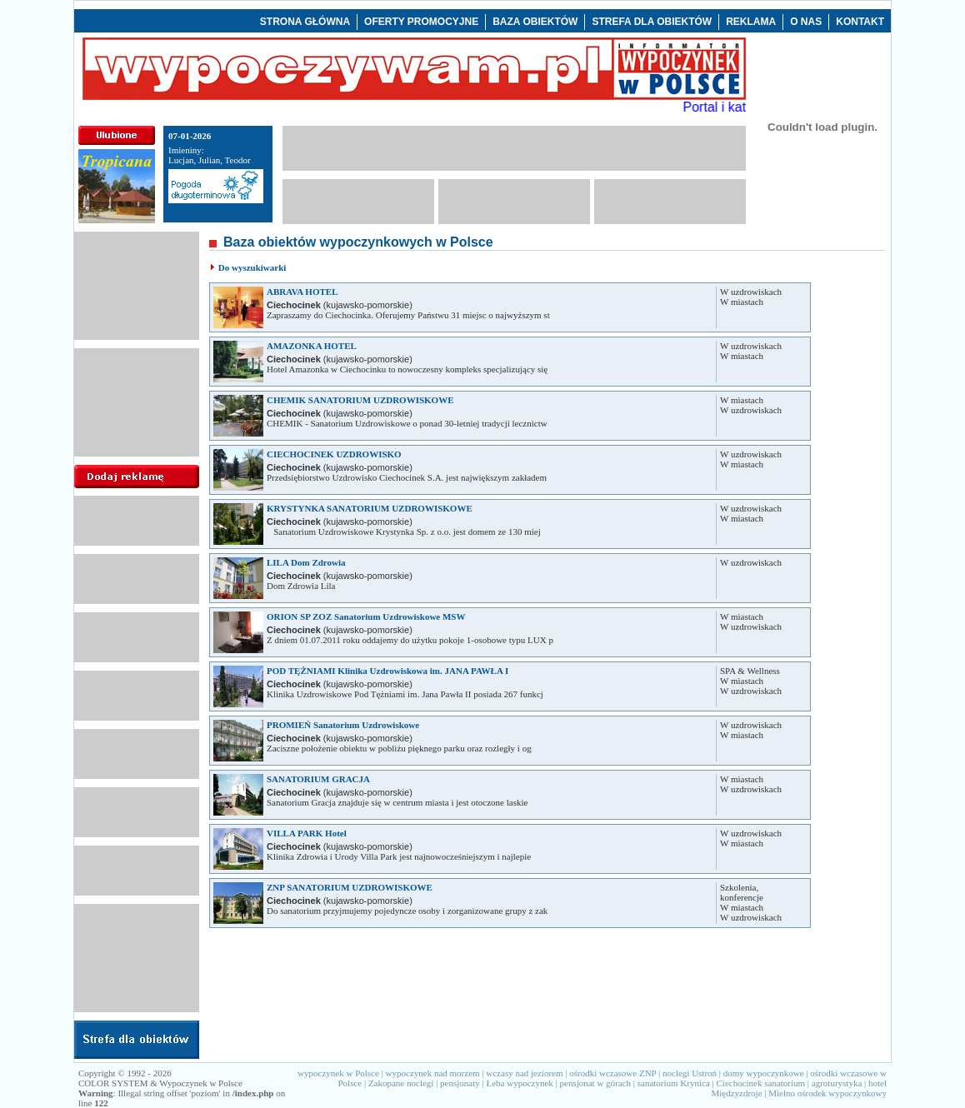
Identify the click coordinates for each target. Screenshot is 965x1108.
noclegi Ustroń (689, 1073)
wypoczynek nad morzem (433, 1073)
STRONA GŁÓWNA (305, 21)
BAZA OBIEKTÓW (535, 21)
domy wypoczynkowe (763, 1073)
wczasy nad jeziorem (524, 1073)
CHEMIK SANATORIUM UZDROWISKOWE (360, 400)
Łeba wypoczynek (519, 1083)
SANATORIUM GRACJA (318, 779)
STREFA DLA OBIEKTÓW (652, 21)
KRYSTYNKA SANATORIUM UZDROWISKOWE (369, 508)
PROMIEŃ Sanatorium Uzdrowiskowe (343, 725)
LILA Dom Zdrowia (306, 562)
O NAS (806, 21)
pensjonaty (460, 1083)
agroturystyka (837, 1083)
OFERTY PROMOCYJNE (421, 21)
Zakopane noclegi (401, 1083)
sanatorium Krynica (674, 1083)
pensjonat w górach (596, 1083)
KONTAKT (860, 21)
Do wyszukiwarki (252, 267)
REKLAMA (751, 21)
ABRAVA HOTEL (302, 292)
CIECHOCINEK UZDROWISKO (334, 454)
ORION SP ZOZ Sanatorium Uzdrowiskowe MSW (366, 616)
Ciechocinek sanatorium (761, 1083)
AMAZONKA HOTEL (312, 346)
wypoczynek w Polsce (338, 1073)
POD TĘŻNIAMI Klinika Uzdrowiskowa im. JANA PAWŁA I (387, 671)
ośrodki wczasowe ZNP (612, 1073)
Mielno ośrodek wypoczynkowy (827, 1093)
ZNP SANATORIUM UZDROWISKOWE (349, 887)
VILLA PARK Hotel (307, 833)
